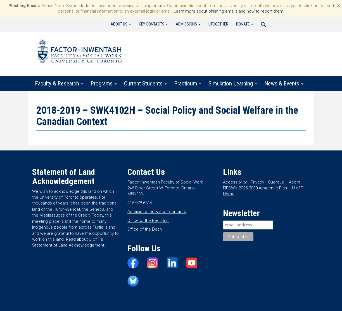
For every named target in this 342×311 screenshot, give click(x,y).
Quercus (276, 182)
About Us (121, 24)
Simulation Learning (232, 83)
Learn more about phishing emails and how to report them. (229, 11)
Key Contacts (153, 24)
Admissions (188, 24)
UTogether (218, 24)
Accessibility (235, 182)
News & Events (283, 83)
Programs (104, 83)
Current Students (145, 83)
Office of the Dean (144, 229)
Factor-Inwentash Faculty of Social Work (80, 52)
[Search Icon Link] (263, 25)
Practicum (187, 83)
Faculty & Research (59, 83)
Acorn (294, 182)
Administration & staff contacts (156, 211)
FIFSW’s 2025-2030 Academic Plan (255, 188)
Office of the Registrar (148, 220)
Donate (244, 24)
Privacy (257, 182)
